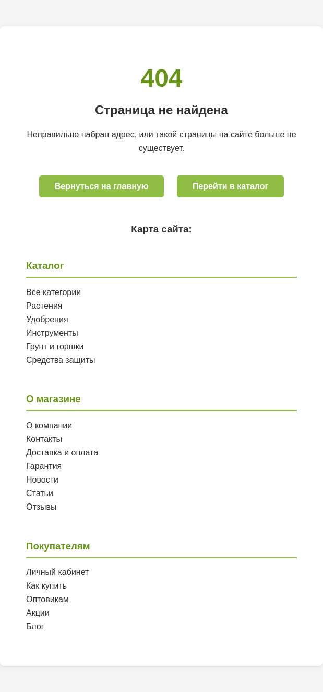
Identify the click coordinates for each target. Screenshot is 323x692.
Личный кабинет (57, 572)
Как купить (46, 585)
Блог (35, 626)
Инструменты (52, 333)
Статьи (39, 493)
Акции (38, 612)
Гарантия (44, 466)
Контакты (44, 439)
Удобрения (47, 319)
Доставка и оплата (62, 452)
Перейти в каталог (230, 186)
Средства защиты (60, 360)
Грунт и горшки (55, 346)
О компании (49, 425)
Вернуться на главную (102, 186)
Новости (42, 479)
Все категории (53, 292)
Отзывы (41, 506)
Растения (44, 305)
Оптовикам (47, 599)
